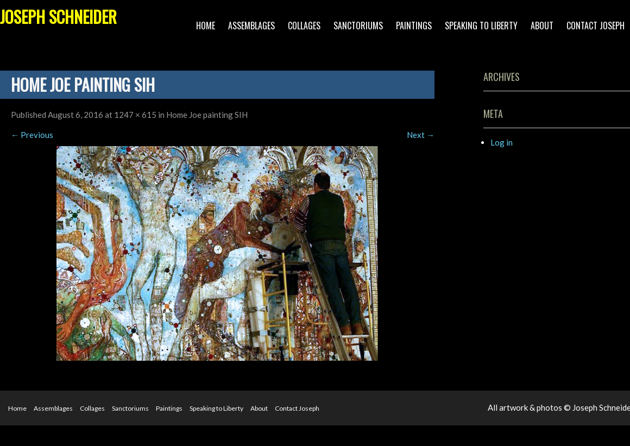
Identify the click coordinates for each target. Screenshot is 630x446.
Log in (501, 142)
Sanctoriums (358, 25)
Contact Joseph (595, 25)
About (542, 25)
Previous (32, 135)
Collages (304, 25)
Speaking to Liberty (481, 25)
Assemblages (251, 25)
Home (205, 25)
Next (420, 135)
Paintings (414, 25)
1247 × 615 (135, 115)
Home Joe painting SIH (207, 115)
